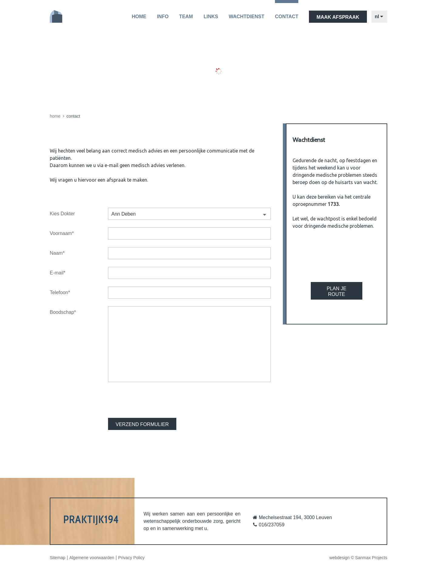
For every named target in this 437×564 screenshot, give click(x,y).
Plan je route (337, 291)
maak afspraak (338, 17)
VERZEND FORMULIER (142, 424)
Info (162, 16)
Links (211, 16)
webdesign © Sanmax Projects (358, 557)
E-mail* (58, 272)
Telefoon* (60, 292)
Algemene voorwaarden (91, 557)
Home (139, 16)
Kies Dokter (62, 213)
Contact (286, 16)
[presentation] (154, 400)
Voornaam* (62, 233)
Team (186, 16)
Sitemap (57, 557)
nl (379, 16)
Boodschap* (63, 312)
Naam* (57, 253)
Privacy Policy (131, 557)
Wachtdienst (246, 16)
